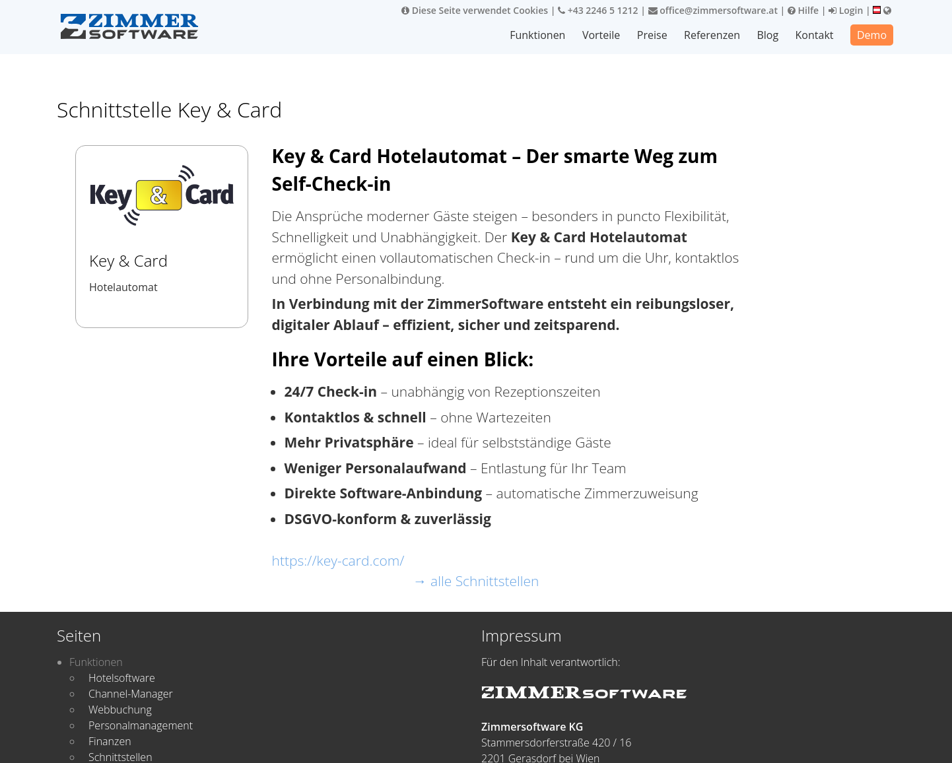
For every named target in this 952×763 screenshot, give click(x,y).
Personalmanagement (140, 725)
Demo (872, 35)
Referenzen (713, 35)
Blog (768, 35)
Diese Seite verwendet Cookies (474, 10)
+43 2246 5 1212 (598, 10)
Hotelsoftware (121, 678)
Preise (653, 35)
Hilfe (803, 10)
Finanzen (109, 741)
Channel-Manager (130, 693)
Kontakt (815, 35)
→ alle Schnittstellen (476, 581)
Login (846, 10)
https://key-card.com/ (338, 560)
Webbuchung (120, 709)
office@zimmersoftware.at (713, 10)
